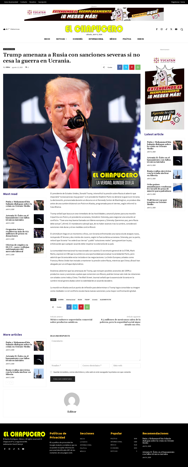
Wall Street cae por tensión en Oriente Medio (157, 202)
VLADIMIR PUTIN (105, 300)
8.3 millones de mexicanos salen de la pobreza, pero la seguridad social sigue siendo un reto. (120, 322)
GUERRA (60, 300)
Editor (8, 67)
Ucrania (94, 300)
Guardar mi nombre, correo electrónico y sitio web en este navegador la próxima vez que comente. (92, 372)
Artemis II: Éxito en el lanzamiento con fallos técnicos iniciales (17, 217)
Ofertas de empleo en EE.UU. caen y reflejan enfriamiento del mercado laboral (17, 248)
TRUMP (86, 300)
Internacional (9, 49)
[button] (182, 29)
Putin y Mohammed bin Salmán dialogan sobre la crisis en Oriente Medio (19, 204)
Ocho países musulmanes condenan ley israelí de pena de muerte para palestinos (159, 187)
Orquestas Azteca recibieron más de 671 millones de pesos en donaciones (17, 232)
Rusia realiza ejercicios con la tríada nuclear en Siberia (18, 372)
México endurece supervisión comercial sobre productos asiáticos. (71, 320)
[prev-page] (7, 382)
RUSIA (80, 300)
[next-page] (11, 382)
